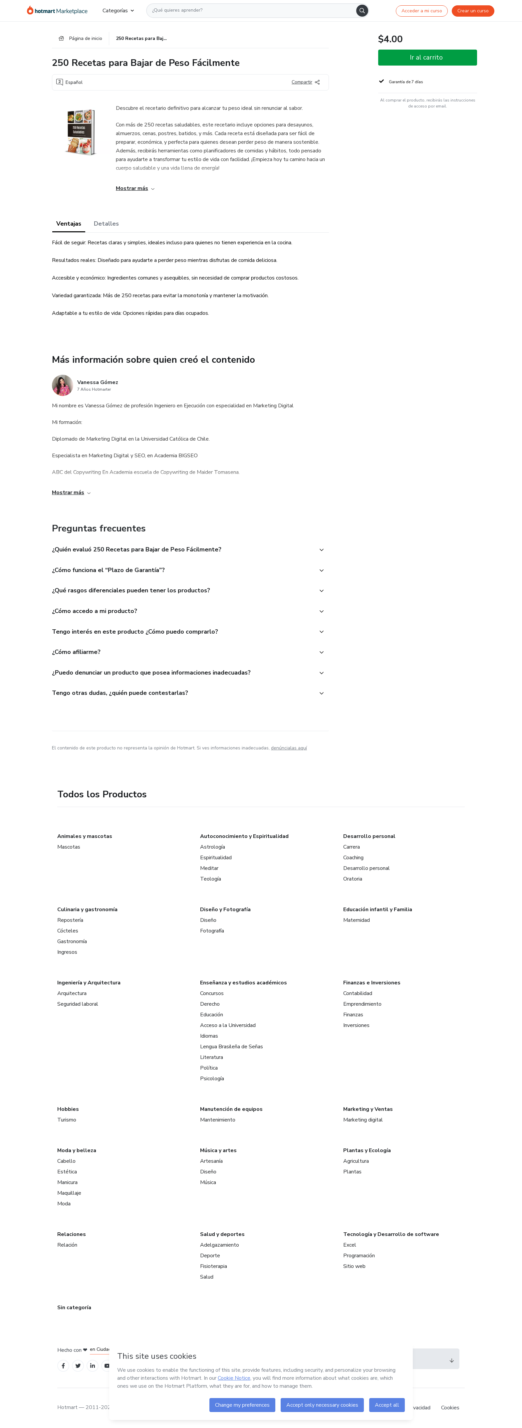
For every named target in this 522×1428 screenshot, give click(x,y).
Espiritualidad (216, 857)
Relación (67, 1245)
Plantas (352, 1171)
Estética (67, 1171)
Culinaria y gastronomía (87, 909)
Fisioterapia (213, 1266)
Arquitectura (72, 993)
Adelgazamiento (219, 1245)
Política (209, 1068)
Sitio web (354, 1266)
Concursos (212, 993)
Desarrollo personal (369, 836)
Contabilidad (357, 993)
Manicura (67, 1182)
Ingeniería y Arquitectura (89, 982)
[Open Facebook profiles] (63, 1365)
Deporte (210, 1255)
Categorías (118, 10)
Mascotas (68, 847)
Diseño (208, 920)
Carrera (351, 847)
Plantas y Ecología (367, 1150)
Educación (211, 1014)
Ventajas (68, 224)
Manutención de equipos (231, 1109)
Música (208, 1182)
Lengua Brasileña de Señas (231, 1046)
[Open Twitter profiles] (78, 1365)
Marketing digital (363, 1119)
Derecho (210, 1004)
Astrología (212, 847)
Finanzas (353, 1014)
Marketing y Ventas (368, 1109)
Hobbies (68, 1109)
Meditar (209, 868)
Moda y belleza (76, 1150)
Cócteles (67, 930)
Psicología (212, 1078)
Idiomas (209, 1036)
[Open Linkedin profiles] (93, 1365)
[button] (183, 550)
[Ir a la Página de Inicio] (59, 10)
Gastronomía (72, 941)
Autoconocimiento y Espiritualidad (244, 836)
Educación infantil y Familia (377, 909)
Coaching (353, 857)
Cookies (450, 1407)
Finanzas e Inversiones (371, 982)
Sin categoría (74, 1307)
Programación (359, 1255)
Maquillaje (69, 1193)
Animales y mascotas (84, 836)
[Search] (362, 11)
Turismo (66, 1119)
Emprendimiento (362, 1004)
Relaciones (71, 1234)
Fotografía (212, 930)
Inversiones (356, 1025)
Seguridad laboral (77, 1004)
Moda (64, 1203)
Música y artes (218, 1150)
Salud (206, 1277)
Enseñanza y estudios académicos (243, 982)
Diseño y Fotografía (225, 909)
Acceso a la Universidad (228, 1025)
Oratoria (352, 879)
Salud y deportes (222, 1234)
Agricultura (356, 1161)
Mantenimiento (217, 1119)
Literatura (211, 1057)
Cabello (66, 1161)
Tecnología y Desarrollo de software (391, 1234)
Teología (210, 879)
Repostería (70, 920)
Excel (349, 1245)
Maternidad (356, 920)
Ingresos (67, 952)
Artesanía (211, 1161)
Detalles (106, 224)
